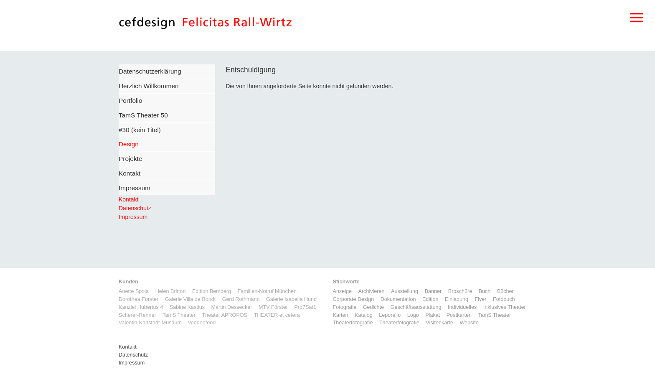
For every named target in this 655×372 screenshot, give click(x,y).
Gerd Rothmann (241, 299)
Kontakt (129, 173)
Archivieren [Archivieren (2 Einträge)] (371, 291)
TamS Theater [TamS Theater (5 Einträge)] (494, 315)
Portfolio (130, 100)
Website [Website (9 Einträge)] (469, 323)
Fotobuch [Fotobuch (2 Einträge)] (504, 299)
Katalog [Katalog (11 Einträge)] (364, 315)
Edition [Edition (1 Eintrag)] (430, 299)
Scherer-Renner (137, 315)
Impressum (134, 187)
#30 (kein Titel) (140, 129)
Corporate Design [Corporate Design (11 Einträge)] (353, 299)
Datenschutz (135, 208)
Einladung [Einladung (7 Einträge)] (456, 299)
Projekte (130, 158)
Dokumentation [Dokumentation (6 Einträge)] (398, 299)
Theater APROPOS (224, 315)
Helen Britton (170, 291)
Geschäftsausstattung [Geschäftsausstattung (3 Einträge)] (416, 307)
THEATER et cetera (277, 315)
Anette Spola (134, 291)
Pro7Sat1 (305, 307)
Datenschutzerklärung (150, 71)
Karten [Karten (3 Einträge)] (340, 315)
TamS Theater (178, 315)
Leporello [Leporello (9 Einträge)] (390, 315)
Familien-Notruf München (267, 291)
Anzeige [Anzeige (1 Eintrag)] (342, 291)
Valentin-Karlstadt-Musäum (150, 323)
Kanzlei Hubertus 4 (141, 307)
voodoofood (202, 323)
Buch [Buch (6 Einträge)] (485, 291)
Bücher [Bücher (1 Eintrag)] (505, 291)
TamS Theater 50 (143, 115)
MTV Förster (273, 307)
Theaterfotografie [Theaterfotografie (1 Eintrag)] (353, 323)
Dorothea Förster (138, 299)
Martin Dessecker (231, 307)
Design (129, 144)
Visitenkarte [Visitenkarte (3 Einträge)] (439, 323)
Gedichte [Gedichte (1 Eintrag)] (373, 307)
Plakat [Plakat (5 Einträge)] (432, 315)
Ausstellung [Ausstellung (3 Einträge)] (404, 291)
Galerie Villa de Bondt (190, 299)
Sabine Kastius (187, 307)
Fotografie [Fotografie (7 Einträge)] (345, 307)
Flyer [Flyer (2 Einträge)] (480, 299)
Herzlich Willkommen (149, 85)
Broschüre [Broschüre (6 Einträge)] (460, 291)
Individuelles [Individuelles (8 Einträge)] (462, 307)
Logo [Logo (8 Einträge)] (413, 315)
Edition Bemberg (211, 291)
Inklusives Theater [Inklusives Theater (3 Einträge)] (504, 307)
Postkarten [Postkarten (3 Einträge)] (459, 315)
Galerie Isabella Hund (291, 299)
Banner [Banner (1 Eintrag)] (433, 291)
